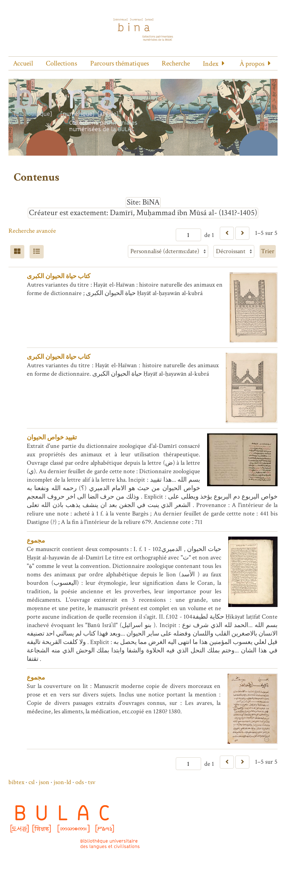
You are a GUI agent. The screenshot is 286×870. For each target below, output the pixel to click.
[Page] (188, 235)
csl (32, 782)
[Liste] (37, 251)
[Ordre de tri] (233, 251)
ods (79, 782)
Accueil (23, 63)
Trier (267, 251)
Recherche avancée (32, 231)
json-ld (62, 782)
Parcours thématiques (119, 63)
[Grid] (17, 251)
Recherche (176, 63)
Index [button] (210, 63)
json (44, 782)
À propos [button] (252, 63)
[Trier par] (168, 251)
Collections (61, 63)
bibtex (16, 782)
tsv (91, 782)
